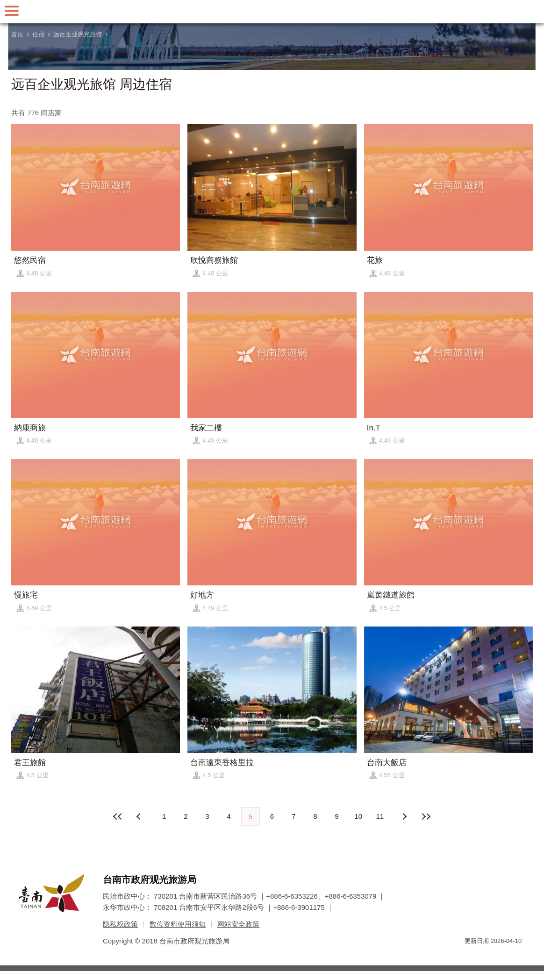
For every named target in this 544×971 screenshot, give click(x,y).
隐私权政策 (120, 924)
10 (358, 816)
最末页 (425, 816)
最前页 (118, 816)
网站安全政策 (238, 924)
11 (380, 816)
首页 (17, 34)
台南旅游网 (272, 11)
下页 (139, 816)
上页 (404, 816)
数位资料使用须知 (178, 924)
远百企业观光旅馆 (77, 34)
